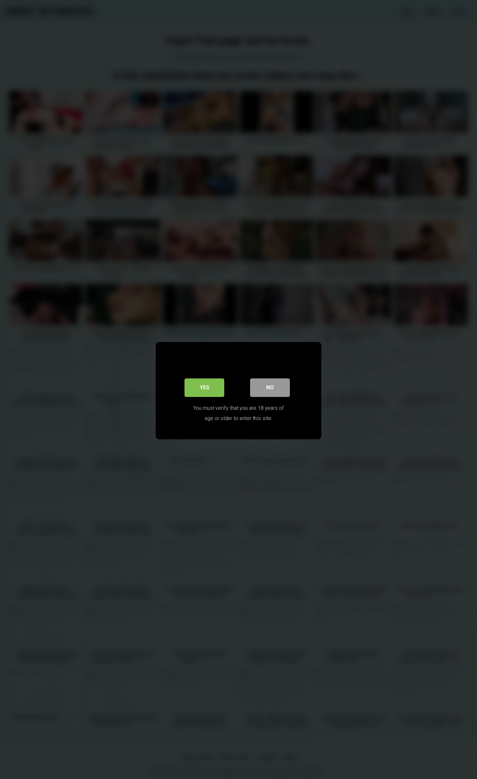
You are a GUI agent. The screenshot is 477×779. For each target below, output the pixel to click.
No (270, 386)
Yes (204, 386)
